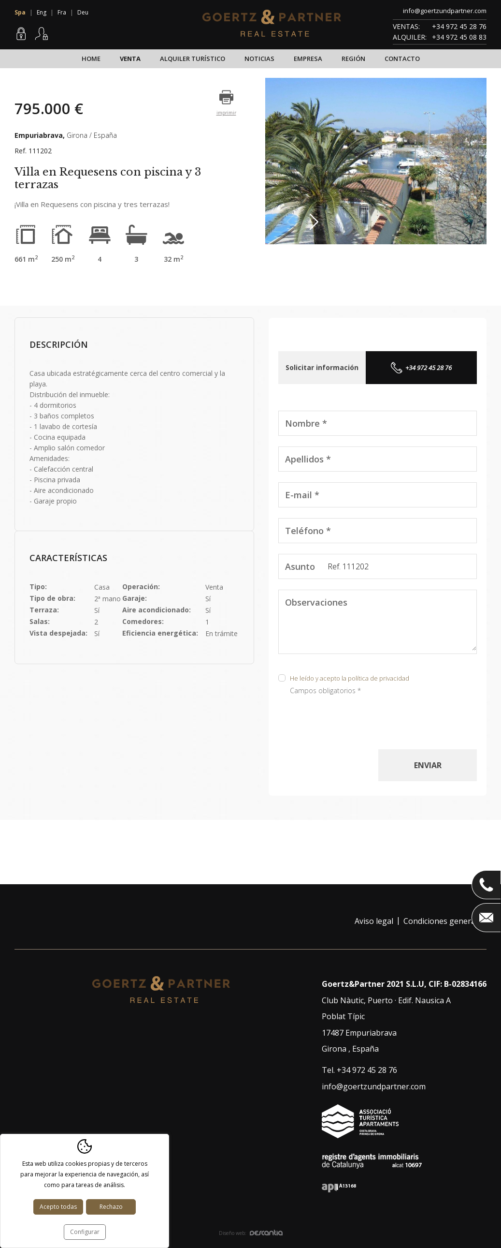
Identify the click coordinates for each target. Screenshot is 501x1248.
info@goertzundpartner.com (445, 10)
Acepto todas (58, 1207)
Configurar (85, 1232)
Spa (20, 12)
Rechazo (111, 1207)
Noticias (259, 58)
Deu (82, 12)
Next (317, 222)
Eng (41, 12)
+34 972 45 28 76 (459, 26)
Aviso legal (374, 921)
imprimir (226, 112)
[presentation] (351, 730)
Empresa (308, 58)
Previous (293, 222)
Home (91, 58)
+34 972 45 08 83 (459, 37)
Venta (130, 58)
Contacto (402, 58)
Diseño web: (251, 1233)
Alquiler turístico (192, 58)
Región (353, 58)
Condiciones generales (444, 921)
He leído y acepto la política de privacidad (349, 678)
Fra (61, 12)
